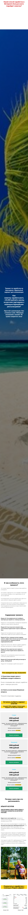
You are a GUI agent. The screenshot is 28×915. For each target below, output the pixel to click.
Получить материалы (14, 735)
